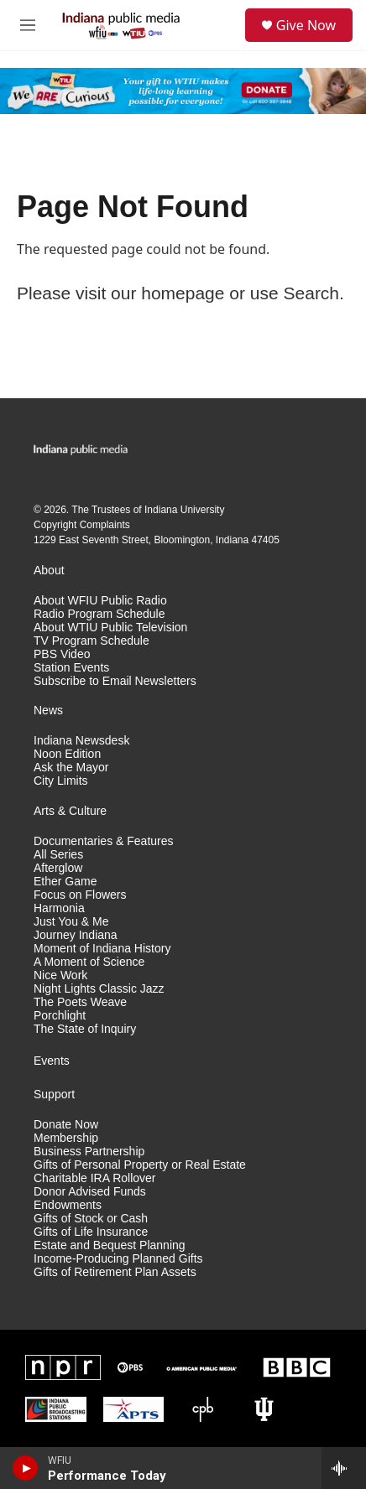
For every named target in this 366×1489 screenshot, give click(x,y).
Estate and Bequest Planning (110, 1245)
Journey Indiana (76, 935)
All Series (58, 854)
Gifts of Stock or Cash (91, 1218)
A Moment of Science (89, 962)
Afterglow (58, 868)
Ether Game (65, 881)
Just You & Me (71, 922)
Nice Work (60, 975)
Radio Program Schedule (99, 614)
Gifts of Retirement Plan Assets (115, 1272)
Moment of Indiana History (102, 948)
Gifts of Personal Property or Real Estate (140, 1165)
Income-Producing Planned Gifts (118, 1259)
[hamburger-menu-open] (27, 25)
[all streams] (344, 1468)
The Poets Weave (80, 1002)
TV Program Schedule (91, 641)
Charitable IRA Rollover (95, 1178)
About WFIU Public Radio (100, 600)
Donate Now (66, 1124)
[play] (25, 1468)
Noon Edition (67, 754)
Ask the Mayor (71, 767)
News (48, 710)
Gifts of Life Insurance (91, 1232)
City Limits (61, 781)
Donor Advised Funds (90, 1191)
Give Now (306, 25)
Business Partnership (89, 1151)
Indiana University (184, 510)
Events (52, 1061)
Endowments (68, 1205)
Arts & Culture (70, 811)
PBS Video (62, 654)
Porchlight (60, 1015)
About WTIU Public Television (110, 627)
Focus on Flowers (80, 895)
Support (54, 1094)
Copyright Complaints (82, 525)
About (49, 570)
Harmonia (59, 908)
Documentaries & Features (104, 841)
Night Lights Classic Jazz (99, 989)
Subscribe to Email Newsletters (115, 681)
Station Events (71, 667)
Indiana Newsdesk (81, 740)
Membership (66, 1138)
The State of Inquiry (85, 1029)
